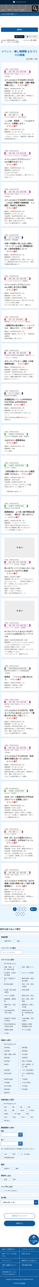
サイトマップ (6, 1260)
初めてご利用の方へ (8, 1249)
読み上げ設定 (33, 36)
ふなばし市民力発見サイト (10, 40)
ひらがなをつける (21, 2)
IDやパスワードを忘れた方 (9, 1255)
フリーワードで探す (8, 948)
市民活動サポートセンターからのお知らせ (9, 1273)
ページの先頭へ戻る (33, 1241)
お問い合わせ (16, 10)
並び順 (3, 1197)
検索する (19, 1223)
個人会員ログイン (22, 10)
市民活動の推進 (27, 1265)
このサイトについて (3, 10)
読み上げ (20, 36)
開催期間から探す (7, 1128)
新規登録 (9, 9)
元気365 (23, 1283)
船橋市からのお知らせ (29, 1260)
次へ (32, 909)
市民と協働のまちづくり (9, 1266)
